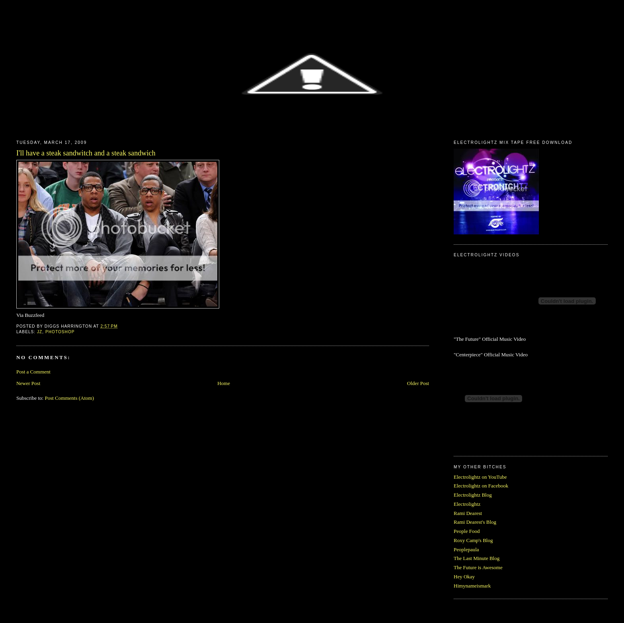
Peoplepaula (466, 549)
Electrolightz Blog (473, 495)
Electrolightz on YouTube (480, 477)
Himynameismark (472, 586)
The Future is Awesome (478, 567)
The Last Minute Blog (476, 558)
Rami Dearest (468, 513)
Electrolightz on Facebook (481, 486)
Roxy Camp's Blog (473, 540)
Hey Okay (464, 577)
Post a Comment (33, 372)
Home (223, 383)
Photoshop (60, 332)
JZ (39, 332)
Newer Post (28, 383)
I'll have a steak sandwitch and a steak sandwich (86, 153)
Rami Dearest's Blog (475, 522)
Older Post (418, 383)
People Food (467, 531)
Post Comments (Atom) (69, 398)
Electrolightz (467, 504)
